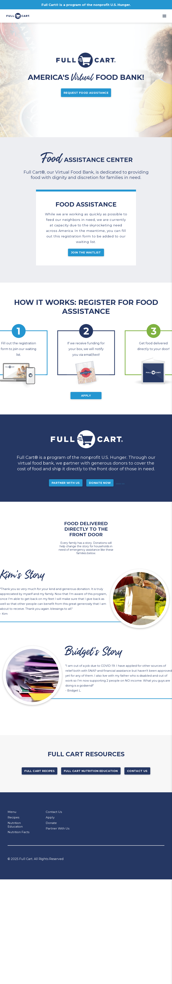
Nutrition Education (15, 830)
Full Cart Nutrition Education (91, 777)
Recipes (13, 823)
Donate (51, 829)
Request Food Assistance (86, 93)
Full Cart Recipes (39, 777)
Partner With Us (70, 488)
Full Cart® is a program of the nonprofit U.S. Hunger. (86, 5)
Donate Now (105, 488)
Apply (86, 401)
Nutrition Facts (19, 838)
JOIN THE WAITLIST (86, 256)
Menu (12, 818)
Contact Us (137, 777)
